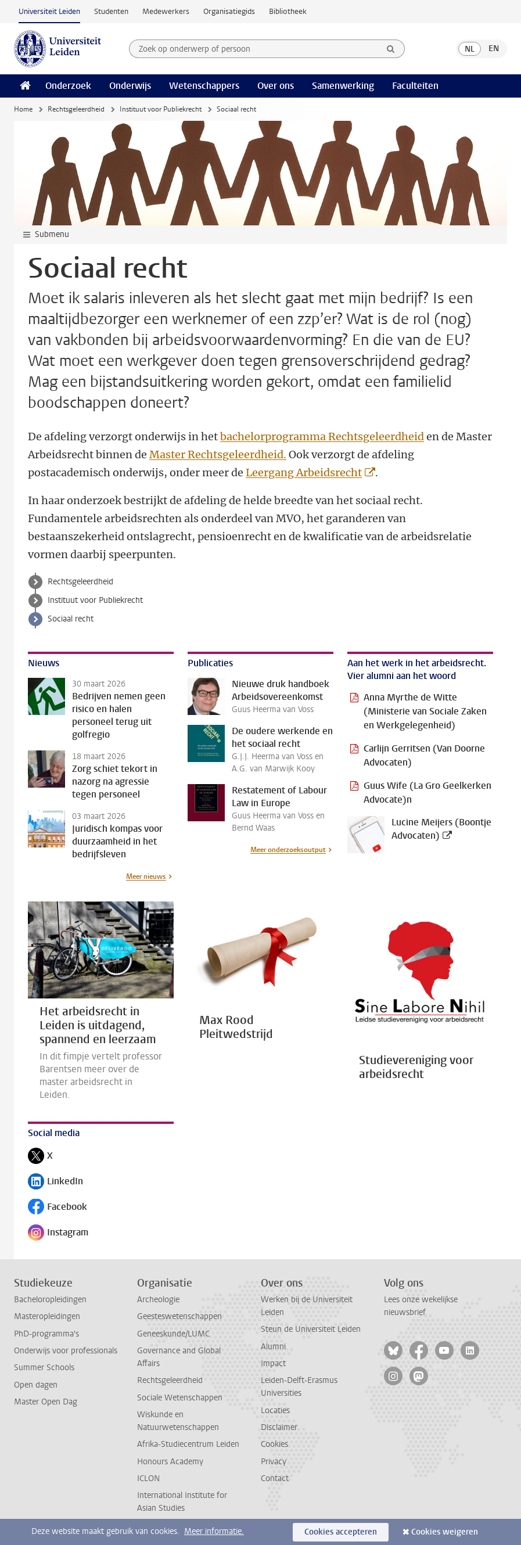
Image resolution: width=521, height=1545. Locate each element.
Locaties (275, 1410)
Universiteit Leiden (49, 11)
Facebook (57, 1208)
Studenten (111, 11)
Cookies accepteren (340, 1531)
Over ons (275, 86)
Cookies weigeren (444, 1531)
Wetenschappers (204, 86)
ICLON (148, 1478)
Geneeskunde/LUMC (173, 1333)
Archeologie (158, 1299)
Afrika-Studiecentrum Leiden (188, 1444)
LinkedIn (55, 1182)
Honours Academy (170, 1461)
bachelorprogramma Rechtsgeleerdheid (322, 436)
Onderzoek (68, 86)
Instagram (58, 1233)
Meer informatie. (214, 1531)
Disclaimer (279, 1427)
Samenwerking (343, 86)
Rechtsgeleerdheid (76, 109)
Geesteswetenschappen (179, 1316)
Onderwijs (130, 86)
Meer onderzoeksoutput (288, 849)
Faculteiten (415, 86)
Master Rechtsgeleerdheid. (217, 454)
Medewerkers (165, 11)
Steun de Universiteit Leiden (311, 1329)
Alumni (273, 1346)
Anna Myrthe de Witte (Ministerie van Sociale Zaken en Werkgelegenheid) (425, 711)
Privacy (273, 1461)
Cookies (274, 1444)
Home (23, 109)
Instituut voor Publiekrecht (161, 109)
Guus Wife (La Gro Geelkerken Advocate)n (427, 792)
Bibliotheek (288, 11)
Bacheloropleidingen (50, 1299)
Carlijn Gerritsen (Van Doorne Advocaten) (424, 755)
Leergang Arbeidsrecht (304, 472)
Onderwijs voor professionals (65, 1350)
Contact (275, 1478)
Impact (273, 1363)
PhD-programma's (46, 1333)
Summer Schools (44, 1367)
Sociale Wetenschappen (179, 1397)
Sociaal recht (71, 618)
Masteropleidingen (47, 1316)
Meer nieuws (146, 876)
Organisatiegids (229, 11)
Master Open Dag (45, 1401)
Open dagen (36, 1384)
